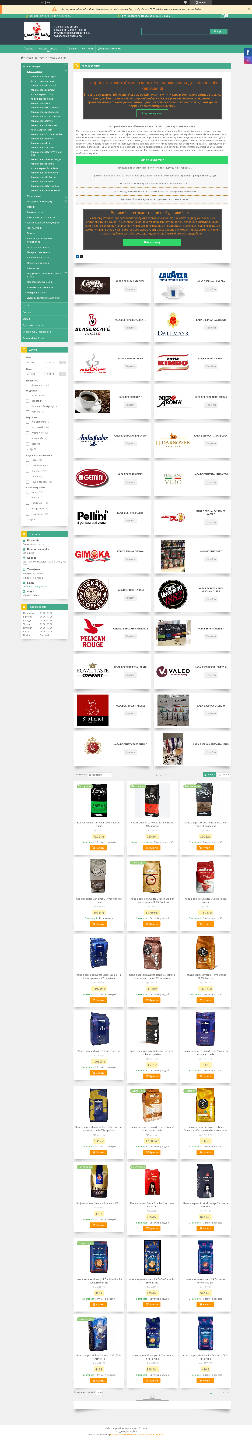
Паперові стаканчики (38, 252)
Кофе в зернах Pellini (130, 512)
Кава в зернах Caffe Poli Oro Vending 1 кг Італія (99, 900)
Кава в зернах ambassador (130, 435)
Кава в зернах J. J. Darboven (210, 435)
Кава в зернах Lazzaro (211, 705)
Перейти (130, 288)
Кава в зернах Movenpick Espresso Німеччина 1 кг (206, 1281)
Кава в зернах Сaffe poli (130, 281)
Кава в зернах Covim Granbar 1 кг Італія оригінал (152, 1205)
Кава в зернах (34, 71)
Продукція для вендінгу (39, 201)
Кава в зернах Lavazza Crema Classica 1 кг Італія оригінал (152, 1052)
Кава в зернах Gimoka (130, 551)
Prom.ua (143, 1428)
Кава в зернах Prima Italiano (211, 744)
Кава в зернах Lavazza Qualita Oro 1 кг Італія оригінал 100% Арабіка (152, 900)
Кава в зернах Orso (130, 397)
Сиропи (31, 207)
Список (225, 774)
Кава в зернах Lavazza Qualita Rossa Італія (206, 900)
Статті (26, 305)
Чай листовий (34, 228)
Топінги (31, 233)
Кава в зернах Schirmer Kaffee (210, 513)
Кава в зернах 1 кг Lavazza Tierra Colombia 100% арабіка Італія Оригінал (205, 1128)
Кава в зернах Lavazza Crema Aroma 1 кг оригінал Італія (205, 1052)
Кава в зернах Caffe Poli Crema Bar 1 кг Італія (99, 824)
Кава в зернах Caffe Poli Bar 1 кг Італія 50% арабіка (152, 824)
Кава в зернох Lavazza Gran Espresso (99, 1050)
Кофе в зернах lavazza (211, 281)
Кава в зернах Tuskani (130, 590)
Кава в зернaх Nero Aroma (211, 397)
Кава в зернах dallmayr (211, 320)
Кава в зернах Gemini (130, 474)
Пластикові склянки (38, 263)
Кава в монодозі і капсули (41, 217)
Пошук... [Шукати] (218, 31)
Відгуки (26, 318)
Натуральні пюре (36, 292)
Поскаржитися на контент (123, 1434)
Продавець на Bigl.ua (126, 1431)
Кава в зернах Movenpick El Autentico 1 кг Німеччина (152, 1357)
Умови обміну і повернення (37, 331)
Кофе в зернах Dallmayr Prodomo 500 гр (98, 1203)
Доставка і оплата (33, 325)
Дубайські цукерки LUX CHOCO (43, 298)
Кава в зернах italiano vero (211, 474)
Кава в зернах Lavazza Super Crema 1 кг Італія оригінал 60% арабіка (98, 976)
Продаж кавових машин (40, 282)
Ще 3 (32, 519)
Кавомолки (33, 268)
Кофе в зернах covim (130, 358)
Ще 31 (33, 449)
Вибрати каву (152, 242)
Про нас (72, 48)
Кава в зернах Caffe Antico (130, 744)
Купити (100, 847)
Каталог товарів (48, 48)
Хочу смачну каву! (152, 113)
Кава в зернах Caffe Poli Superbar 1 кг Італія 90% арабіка (205, 824)
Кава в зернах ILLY (211, 551)
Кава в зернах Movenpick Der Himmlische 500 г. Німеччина (99, 1281)
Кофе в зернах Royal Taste (130, 667)
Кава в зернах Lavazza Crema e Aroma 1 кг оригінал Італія (152, 1128)
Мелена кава (34, 196)
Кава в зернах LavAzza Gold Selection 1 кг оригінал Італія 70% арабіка (98, 1128)
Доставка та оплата (109, 48)
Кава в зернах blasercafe (130, 320)
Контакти (87, 48)
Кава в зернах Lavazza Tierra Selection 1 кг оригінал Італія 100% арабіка (152, 976)
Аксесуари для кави (38, 257)
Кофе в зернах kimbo (210, 358)
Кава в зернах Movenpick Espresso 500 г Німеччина (206, 1357)
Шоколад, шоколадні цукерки (43, 222)
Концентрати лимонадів (40, 287)
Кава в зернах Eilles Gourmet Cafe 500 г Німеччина (98, 1357)
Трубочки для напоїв (38, 247)
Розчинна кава (35, 212)
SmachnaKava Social (33, 338)
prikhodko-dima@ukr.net (35, 586)
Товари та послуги (36, 57)
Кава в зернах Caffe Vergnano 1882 (211, 590)
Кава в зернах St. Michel (130, 705)
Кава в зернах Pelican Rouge (130, 628)
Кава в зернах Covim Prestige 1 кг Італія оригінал (205, 1205)
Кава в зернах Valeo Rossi (211, 667)
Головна (28, 48)
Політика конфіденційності (151, 1434)
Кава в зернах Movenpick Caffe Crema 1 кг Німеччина (152, 1281)
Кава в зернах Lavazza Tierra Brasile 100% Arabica (205, 976)
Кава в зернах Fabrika (211, 628)
